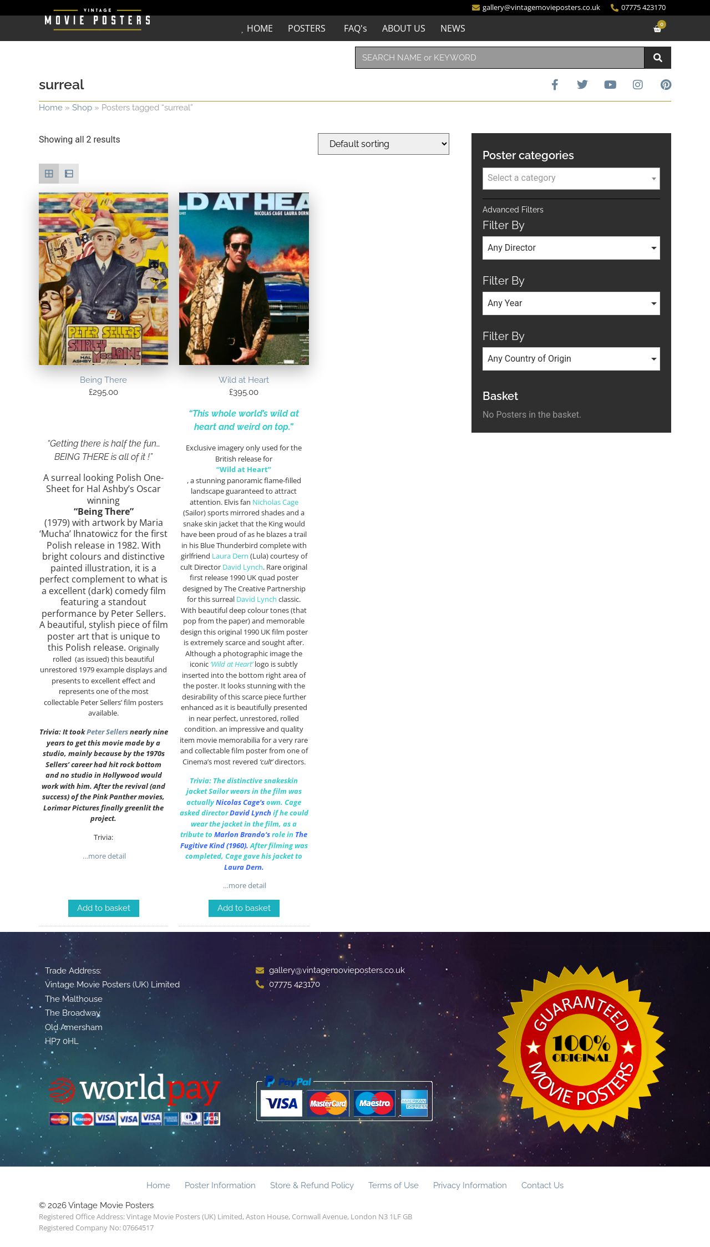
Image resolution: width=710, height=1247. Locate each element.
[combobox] (500, 58)
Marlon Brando (239, 834)
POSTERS (307, 28)
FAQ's (355, 28)
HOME (260, 28)
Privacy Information (470, 1185)
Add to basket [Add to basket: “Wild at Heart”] (244, 908)
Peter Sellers (107, 732)
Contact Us (542, 1185)
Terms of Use (393, 1185)
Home (51, 108)
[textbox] (571, 178)
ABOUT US (403, 28)
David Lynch (250, 813)
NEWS (452, 28)
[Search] (658, 58)
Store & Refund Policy (312, 1185)
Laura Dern (243, 867)
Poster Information (220, 1185)
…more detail (103, 856)
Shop (82, 108)
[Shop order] (383, 144)
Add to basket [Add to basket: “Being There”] (103, 908)
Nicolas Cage (238, 802)
